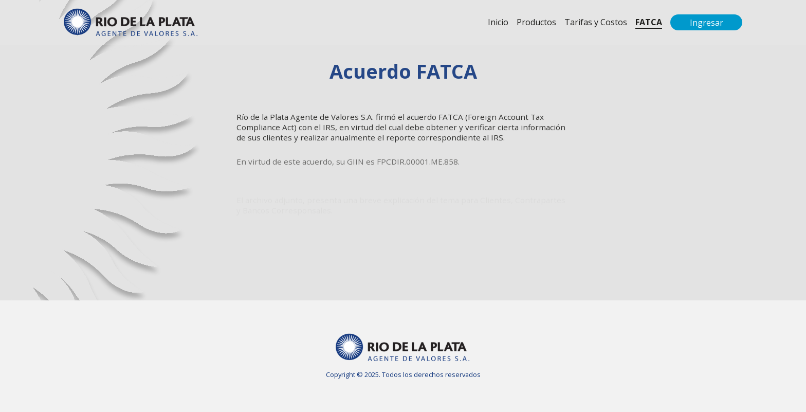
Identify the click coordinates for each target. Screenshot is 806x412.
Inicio (498, 22)
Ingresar (706, 22)
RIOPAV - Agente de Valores (131, 22)
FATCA (648, 22)
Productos (536, 22)
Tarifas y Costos (595, 22)
